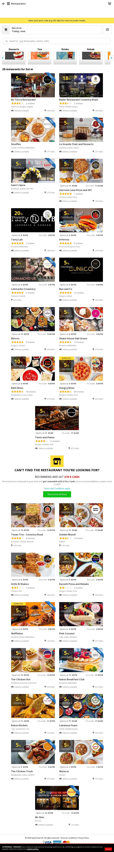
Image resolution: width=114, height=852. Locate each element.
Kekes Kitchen (19, 725)
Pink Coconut (67, 633)
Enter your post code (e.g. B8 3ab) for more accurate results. (57, 20)
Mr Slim (39, 817)
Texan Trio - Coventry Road (27, 534)
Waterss (64, 771)
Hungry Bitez (66, 388)
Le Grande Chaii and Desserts (76, 144)
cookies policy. (33, 849)
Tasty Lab (17, 239)
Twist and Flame (45, 437)
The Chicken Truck (22, 771)
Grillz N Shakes (20, 584)
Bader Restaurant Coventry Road (78, 99)
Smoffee (16, 144)
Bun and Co (65, 289)
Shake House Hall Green (73, 338)
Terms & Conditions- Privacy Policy (74, 838)
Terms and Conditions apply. (57, 488)
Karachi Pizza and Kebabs (74, 584)
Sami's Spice (18, 185)
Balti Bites (17, 388)
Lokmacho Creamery (23, 289)
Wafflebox (17, 633)
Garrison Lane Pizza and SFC (75, 190)
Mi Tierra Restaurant (23, 99)
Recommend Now (57, 494)
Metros (15, 338)
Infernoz (64, 239)
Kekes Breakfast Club (71, 679)
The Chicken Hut (20, 679)
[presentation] (2, 57)
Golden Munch (67, 534)
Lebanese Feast (68, 725)
